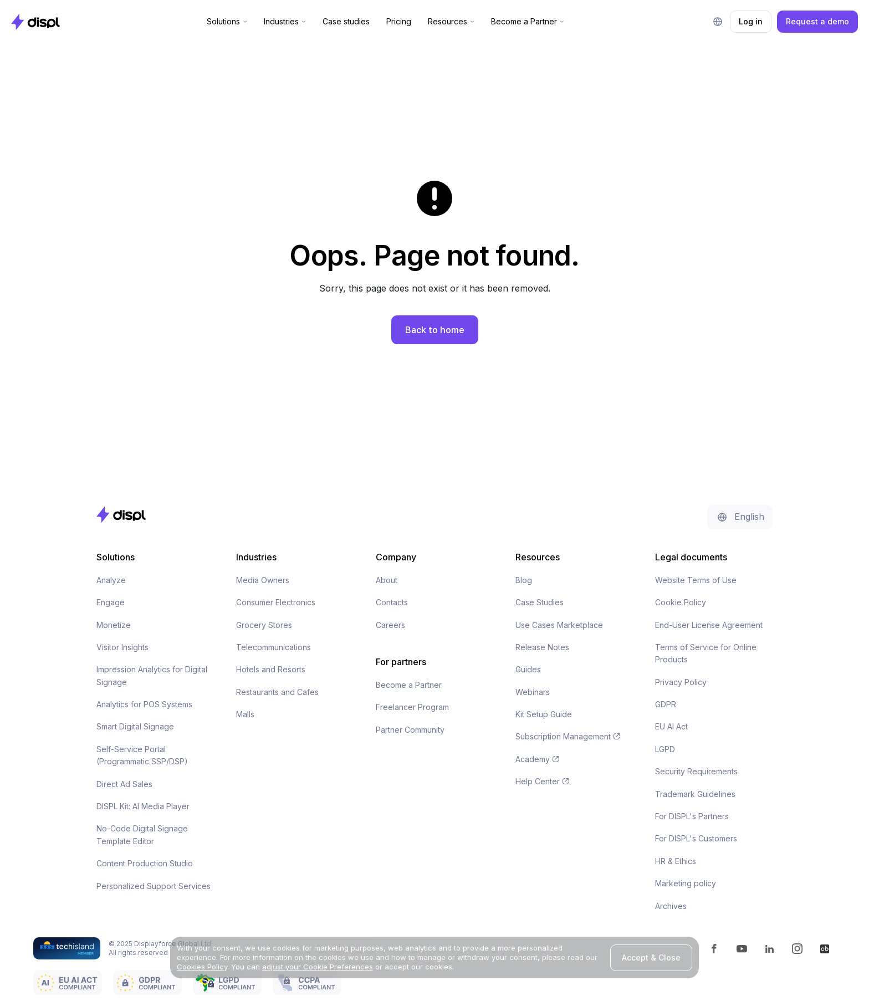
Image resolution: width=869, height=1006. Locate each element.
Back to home (434, 329)
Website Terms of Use (696, 580)
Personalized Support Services (153, 886)
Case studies (346, 21)
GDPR (665, 704)
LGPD (665, 749)
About (386, 580)
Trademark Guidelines (695, 794)
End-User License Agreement (709, 625)
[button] (227, 21)
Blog (523, 580)
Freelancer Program (412, 707)
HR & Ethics (675, 861)
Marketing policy (685, 883)
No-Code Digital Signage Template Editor (142, 834)
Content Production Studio (144, 863)
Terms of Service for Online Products (705, 653)
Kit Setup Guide (543, 714)
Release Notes (542, 647)
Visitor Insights (122, 647)
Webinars (532, 692)
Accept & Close (651, 957)
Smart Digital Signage (135, 726)
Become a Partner (409, 685)
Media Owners (262, 580)
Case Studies (539, 602)
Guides (528, 669)
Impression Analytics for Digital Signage (151, 675)
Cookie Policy (680, 602)
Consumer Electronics (275, 602)
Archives (671, 906)
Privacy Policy (681, 682)
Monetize (113, 625)
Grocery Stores (264, 625)
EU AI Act (671, 726)
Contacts (392, 602)
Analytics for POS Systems (144, 704)
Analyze (111, 580)
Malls (245, 714)
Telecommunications (273, 647)
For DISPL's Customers (696, 838)
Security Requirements (696, 771)
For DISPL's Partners (692, 816)
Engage (110, 602)
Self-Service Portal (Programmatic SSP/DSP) (142, 755)
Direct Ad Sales (124, 784)
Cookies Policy (202, 966)
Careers (390, 625)
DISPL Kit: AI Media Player (143, 806)
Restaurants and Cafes (277, 692)
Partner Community (410, 729)
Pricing (398, 21)
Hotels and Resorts (270, 669)
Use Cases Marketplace (559, 625)
